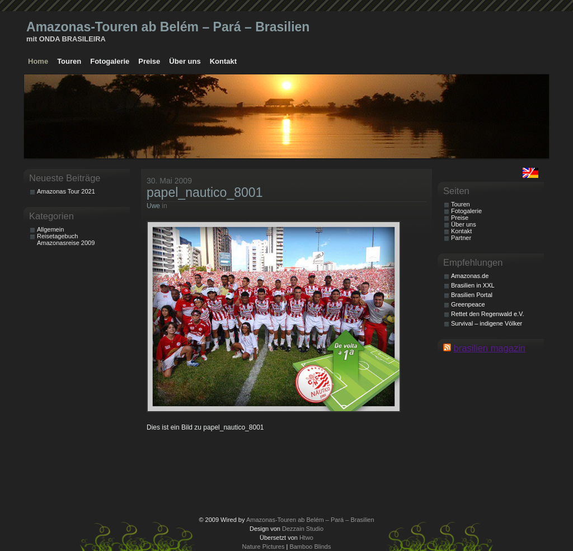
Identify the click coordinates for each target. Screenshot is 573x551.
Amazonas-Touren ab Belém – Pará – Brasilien (167, 27)
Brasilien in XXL (473, 285)
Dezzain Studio (302, 528)
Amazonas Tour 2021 (66, 191)
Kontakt (223, 61)
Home (38, 61)
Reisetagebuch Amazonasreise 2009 (66, 239)
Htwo (306, 537)
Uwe (153, 206)
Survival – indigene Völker (486, 323)
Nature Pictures (263, 546)
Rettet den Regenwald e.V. (487, 313)
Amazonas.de (470, 275)
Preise (149, 61)
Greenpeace (468, 304)
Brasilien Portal (471, 294)
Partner (461, 237)
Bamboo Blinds (310, 546)
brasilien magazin (489, 348)
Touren (69, 61)
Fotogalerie (109, 61)
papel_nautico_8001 (204, 192)
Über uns (184, 61)
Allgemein (50, 229)
